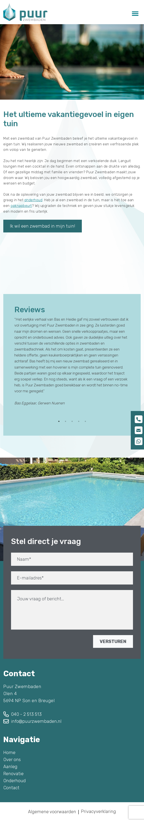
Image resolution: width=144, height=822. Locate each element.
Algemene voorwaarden (52, 811)
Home (9, 752)
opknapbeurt (21, 206)
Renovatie (13, 773)
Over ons (12, 759)
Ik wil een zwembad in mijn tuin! (42, 226)
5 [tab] (85, 421)
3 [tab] (72, 421)
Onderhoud (14, 780)
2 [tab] (65, 421)
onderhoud (33, 200)
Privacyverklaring (98, 811)
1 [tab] (59, 421)
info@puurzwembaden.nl (36, 721)
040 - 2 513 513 (26, 714)
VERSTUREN (113, 641)
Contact (11, 787)
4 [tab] (79, 421)
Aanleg (10, 766)
